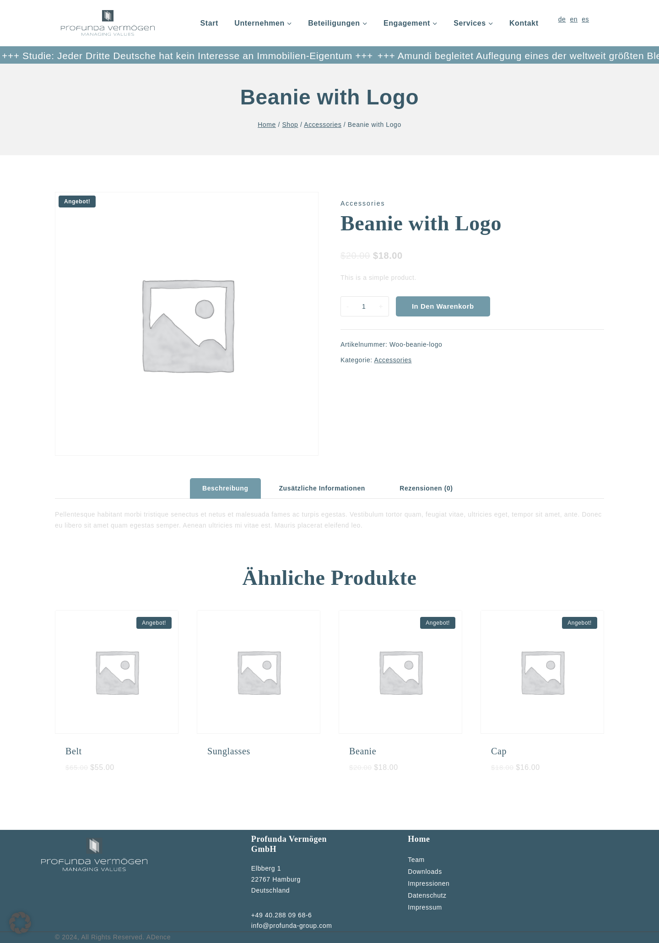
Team (416, 859)
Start (209, 23)
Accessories (362, 203)
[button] (20, 923)
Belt (73, 751)
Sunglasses (228, 751)
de (562, 19)
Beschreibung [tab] (225, 488)
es (585, 19)
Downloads (425, 871)
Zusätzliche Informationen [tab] (322, 488)
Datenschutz (427, 895)
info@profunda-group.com (291, 925)
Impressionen (428, 883)
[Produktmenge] (364, 306)
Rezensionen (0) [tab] (426, 488)
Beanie (362, 751)
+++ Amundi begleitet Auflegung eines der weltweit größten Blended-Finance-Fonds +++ (433, 55)
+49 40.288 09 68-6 (281, 915)
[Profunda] (108, 23)
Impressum (425, 907)
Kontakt (524, 23)
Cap (499, 751)
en (574, 19)
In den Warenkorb (443, 306)
